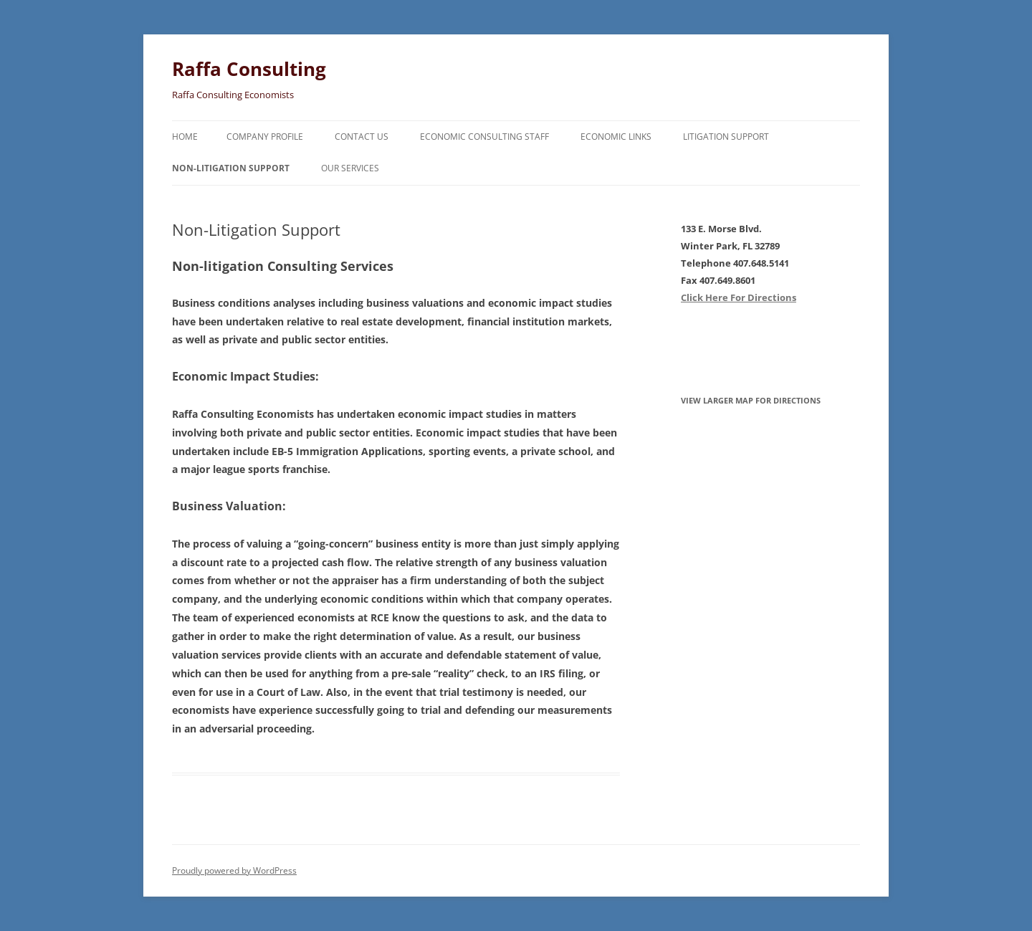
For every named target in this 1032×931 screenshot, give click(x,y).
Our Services (350, 168)
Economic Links (615, 136)
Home (185, 136)
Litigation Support (726, 136)
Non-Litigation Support (231, 168)
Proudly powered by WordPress (234, 870)
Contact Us (361, 136)
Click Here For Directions (738, 297)
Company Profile (264, 136)
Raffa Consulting (249, 69)
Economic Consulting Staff (484, 136)
